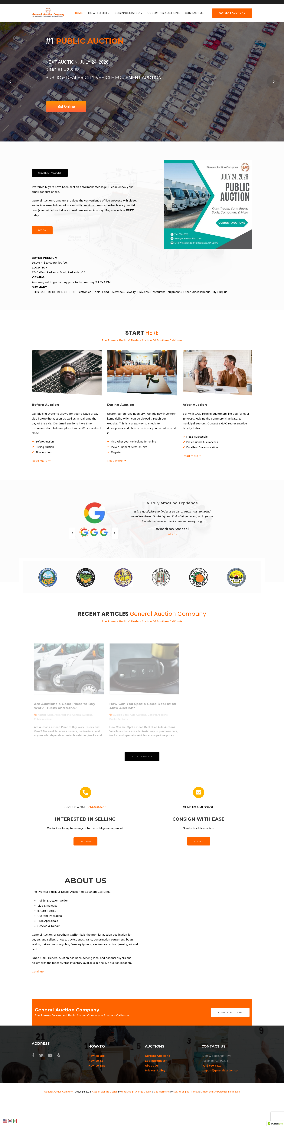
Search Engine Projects (186, 1117)
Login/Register (156, 1086)
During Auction (120, 422)
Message (199, 867)
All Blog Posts (142, 782)
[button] (275, 1122)
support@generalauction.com (220, 1096)
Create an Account (49, 190)
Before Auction (45, 422)
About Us (152, 1091)
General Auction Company (58, 1117)
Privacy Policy (155, 1096)
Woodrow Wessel (172, 547)
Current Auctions (230, 1037)
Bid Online (66, 124)
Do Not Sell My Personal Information (220, 1117)
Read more (41, 478)
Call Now (85, 867)
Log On (42, 248)
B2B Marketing (162, 1117)
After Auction (195, 422)
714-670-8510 (97, 832)
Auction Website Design (105, 1117)
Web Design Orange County (136, 1117)
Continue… (39, 997)
